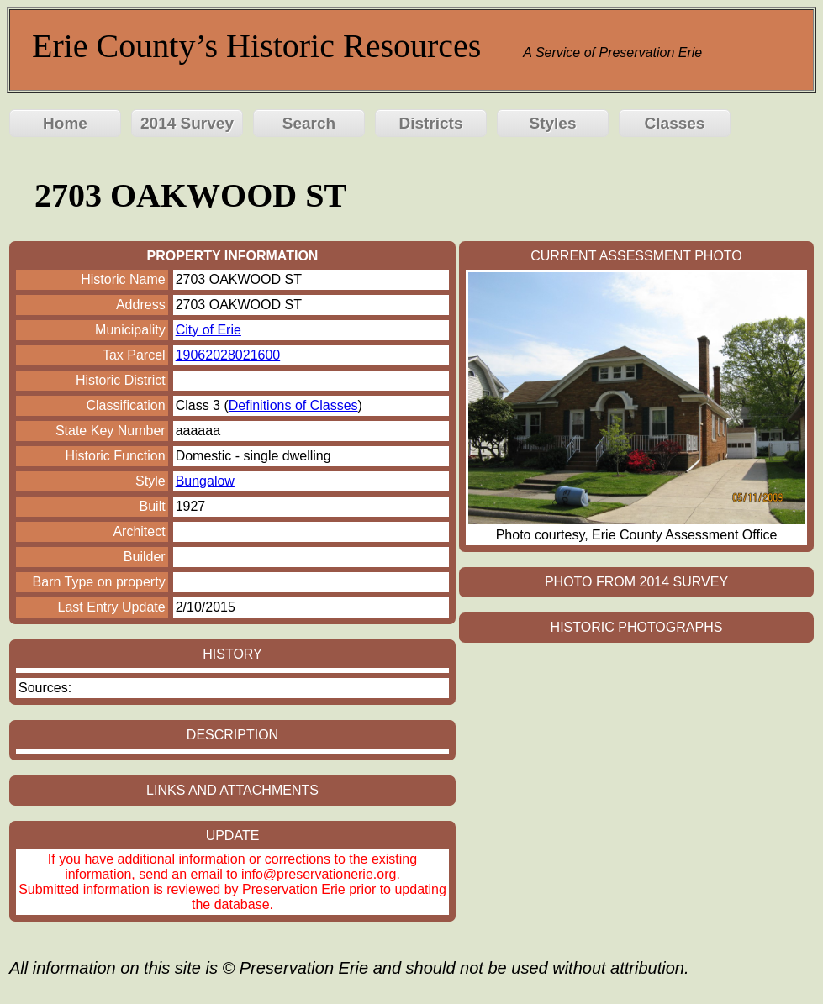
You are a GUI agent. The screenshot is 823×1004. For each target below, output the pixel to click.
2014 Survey (187, 123)
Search (308, 123)
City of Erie (208, 330)
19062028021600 (228, 355)
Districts (430, 123)
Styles (553, 123)
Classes (675, 123)
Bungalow (205, 481)
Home (65, 123)
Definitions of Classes (293, 405)
